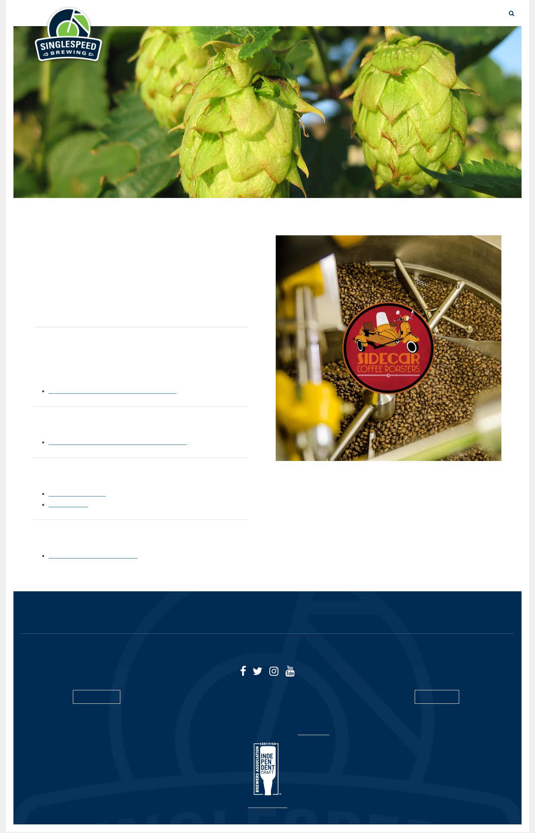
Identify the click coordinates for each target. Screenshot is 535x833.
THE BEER (284, 13)
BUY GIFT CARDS (155, 614)
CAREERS (418, 614)
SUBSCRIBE (437, 697)
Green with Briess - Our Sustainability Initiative (124, 441)
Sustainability (71, 504)
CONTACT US (470, 614)
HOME (55, 614)
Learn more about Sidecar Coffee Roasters (117, 390)
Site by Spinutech (268, 806)
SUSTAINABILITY (396, 13)
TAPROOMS (444, 13)
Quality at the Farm (80, 493)
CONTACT (483, 13)
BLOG (378, 614)
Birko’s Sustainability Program (97, 555)
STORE (316, 13)
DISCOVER (350, 13)
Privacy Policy (317, 733)
